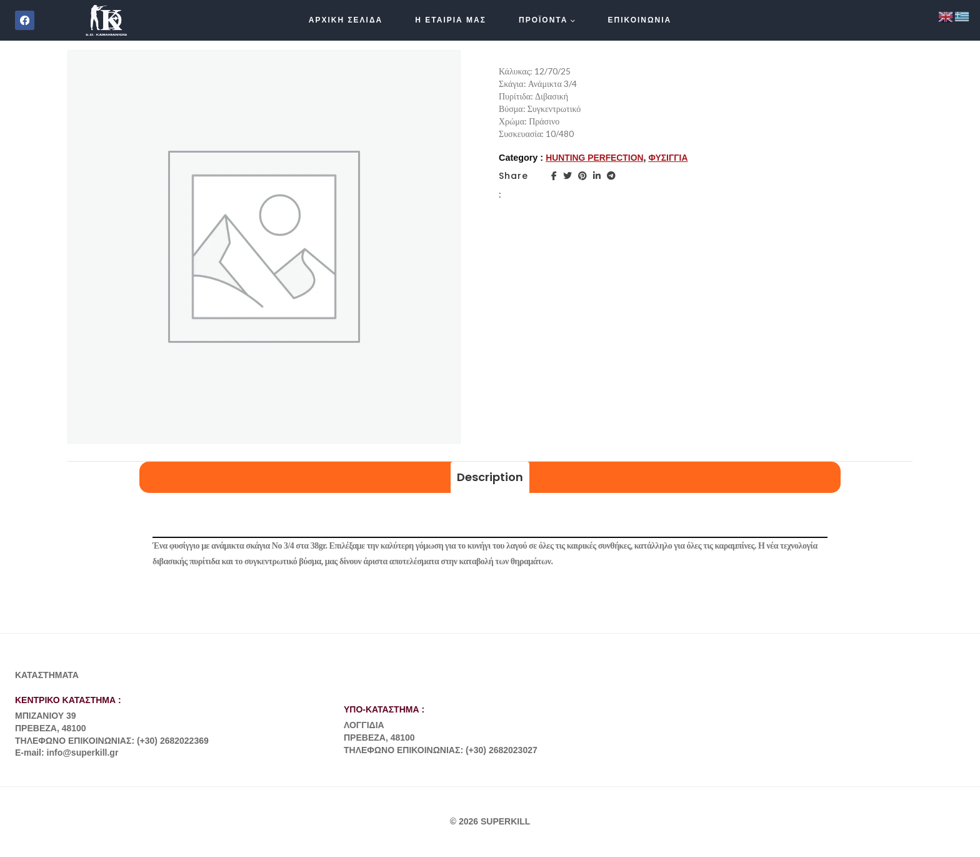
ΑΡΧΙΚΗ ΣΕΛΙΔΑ (346, 20)
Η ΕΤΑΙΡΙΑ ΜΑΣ (450, 20)
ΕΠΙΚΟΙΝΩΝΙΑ (640, 20)
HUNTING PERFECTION (596, 158)
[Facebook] (24, 20)
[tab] (490, 478)
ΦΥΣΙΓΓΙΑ (672, 158)
